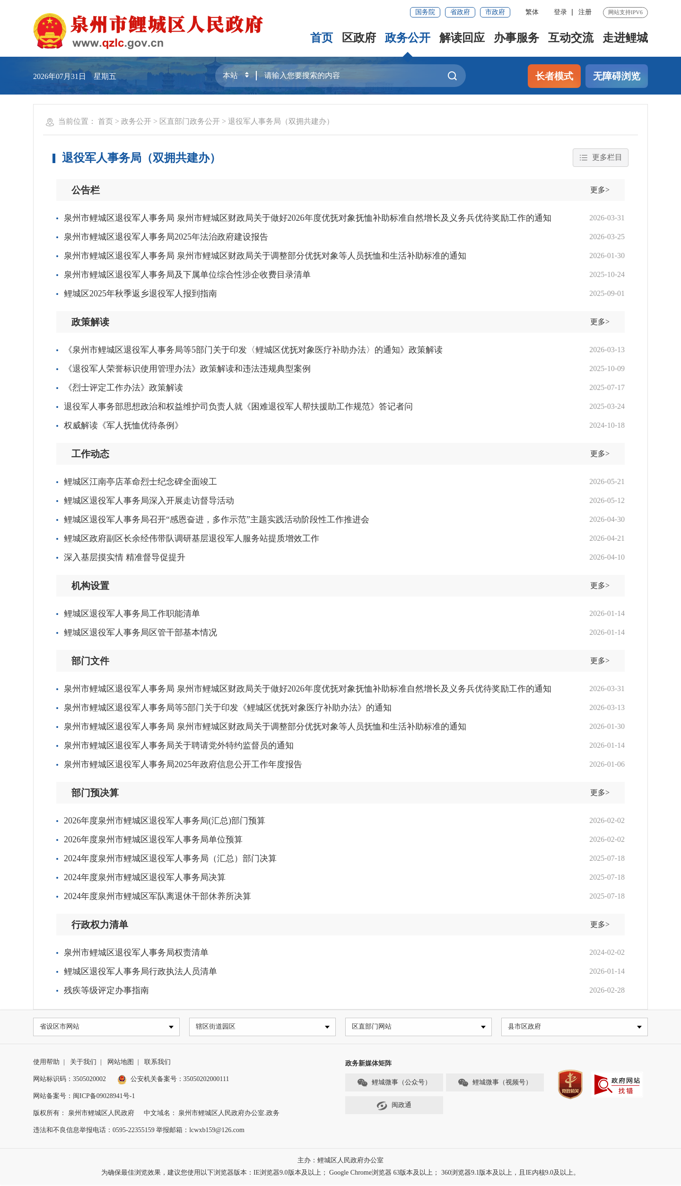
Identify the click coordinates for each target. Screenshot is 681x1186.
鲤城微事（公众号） (394, 1084)
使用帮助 (46, 1063)
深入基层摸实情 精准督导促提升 (124, 557)
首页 (321, 38)
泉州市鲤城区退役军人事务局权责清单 (136, 952)
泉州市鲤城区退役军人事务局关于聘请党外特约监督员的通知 (179, 745)
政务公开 (407, 38)
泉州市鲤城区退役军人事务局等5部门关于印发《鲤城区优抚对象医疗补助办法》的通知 (228, 707)
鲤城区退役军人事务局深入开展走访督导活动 (149, 500)
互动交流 (571, 38)
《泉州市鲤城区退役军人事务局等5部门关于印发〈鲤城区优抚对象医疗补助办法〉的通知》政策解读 (253, 350)
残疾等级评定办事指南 (106, 990)
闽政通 (393, 1107)
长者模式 (554, 76)
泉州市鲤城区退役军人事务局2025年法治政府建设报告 (166, 237)
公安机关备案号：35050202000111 (173, 1080)
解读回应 (462, 38)
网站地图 (120, 1063)
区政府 (359, 38)
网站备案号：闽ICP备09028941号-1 (84, 1097)
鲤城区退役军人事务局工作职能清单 (132, 613)
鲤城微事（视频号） (494, 1084)
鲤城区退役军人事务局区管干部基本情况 (140, 632)
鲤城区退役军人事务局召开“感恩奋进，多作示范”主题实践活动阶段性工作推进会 (216, 519)
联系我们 (157, 1063)
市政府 (495, 12)
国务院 (425, 12)
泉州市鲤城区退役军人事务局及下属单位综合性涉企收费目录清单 (187, 274)
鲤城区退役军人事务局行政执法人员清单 (140, 971)
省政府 (460, 12)
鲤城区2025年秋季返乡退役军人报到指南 (140, 293)
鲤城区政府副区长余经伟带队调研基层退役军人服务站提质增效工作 (191, 538)
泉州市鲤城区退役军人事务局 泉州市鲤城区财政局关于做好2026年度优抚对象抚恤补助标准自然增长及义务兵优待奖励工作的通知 (307, 218)
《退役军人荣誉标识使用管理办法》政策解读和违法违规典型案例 (187, 368)
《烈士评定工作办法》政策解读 (123, 387)
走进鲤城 (625, 38)
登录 (560, 12)
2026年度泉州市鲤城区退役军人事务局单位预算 (153, 839)
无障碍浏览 (616, 76)
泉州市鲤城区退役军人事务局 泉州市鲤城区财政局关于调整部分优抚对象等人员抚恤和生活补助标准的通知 (265, 255)
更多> (600, 190)
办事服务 (516, 38)
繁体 (532, 12)
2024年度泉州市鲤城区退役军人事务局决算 (145, 877)
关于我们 (83, 1063)
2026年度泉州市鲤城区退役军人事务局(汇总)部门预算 (164, 820)
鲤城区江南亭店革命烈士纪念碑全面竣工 (140, 481)
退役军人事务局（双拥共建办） (281, 121)
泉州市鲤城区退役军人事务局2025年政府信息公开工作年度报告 (183, 764)
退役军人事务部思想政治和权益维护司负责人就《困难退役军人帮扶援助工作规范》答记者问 (238, 406)
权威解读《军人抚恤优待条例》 (123, 425)
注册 (585, 12)
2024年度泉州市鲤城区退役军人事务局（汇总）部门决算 (170, 858)
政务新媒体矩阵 (368, 1064)
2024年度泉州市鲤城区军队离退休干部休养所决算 (157, 896)
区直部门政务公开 (189, 121)
